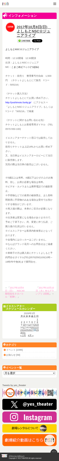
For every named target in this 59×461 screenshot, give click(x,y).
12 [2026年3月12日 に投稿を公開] (29, 324)
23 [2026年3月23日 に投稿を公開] (21, 330)
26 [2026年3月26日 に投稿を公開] (29, 330)
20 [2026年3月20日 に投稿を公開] (32, 327)
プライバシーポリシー (17, 456)
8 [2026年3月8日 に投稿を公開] (37, 322)
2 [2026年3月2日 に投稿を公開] (21, 322)
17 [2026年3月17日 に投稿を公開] (24, 327)
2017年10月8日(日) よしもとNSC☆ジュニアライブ (34, 31)
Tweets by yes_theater (14, 385)
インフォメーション (20, 15)
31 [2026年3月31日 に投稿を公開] (24, 332)
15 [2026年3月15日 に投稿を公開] (37, 324)
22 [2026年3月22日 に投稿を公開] (37, 327)
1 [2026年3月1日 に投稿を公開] (37, 319)
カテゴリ (10, 344)
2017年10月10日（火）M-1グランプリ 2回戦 (44, 290)
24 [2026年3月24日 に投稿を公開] (24, 330)
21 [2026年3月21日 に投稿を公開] (35, 327)
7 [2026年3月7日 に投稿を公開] (34, 322)
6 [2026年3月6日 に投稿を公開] (32, 322)
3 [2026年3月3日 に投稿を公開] (24, 322)
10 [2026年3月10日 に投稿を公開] (24, 324)
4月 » (31, 335)
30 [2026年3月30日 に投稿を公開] (21, 332)
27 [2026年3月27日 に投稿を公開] (32, 330)
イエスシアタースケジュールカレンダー (19, 307)
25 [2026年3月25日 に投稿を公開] (26, 330)
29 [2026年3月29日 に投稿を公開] (37, 330)
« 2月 (23, 335)
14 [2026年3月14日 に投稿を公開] (35, 324)
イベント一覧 (12, 367)
